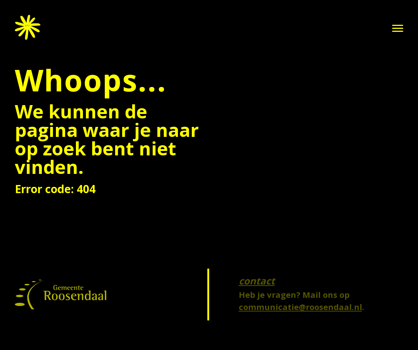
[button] (397, 28)
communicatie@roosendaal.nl (300, 306)
